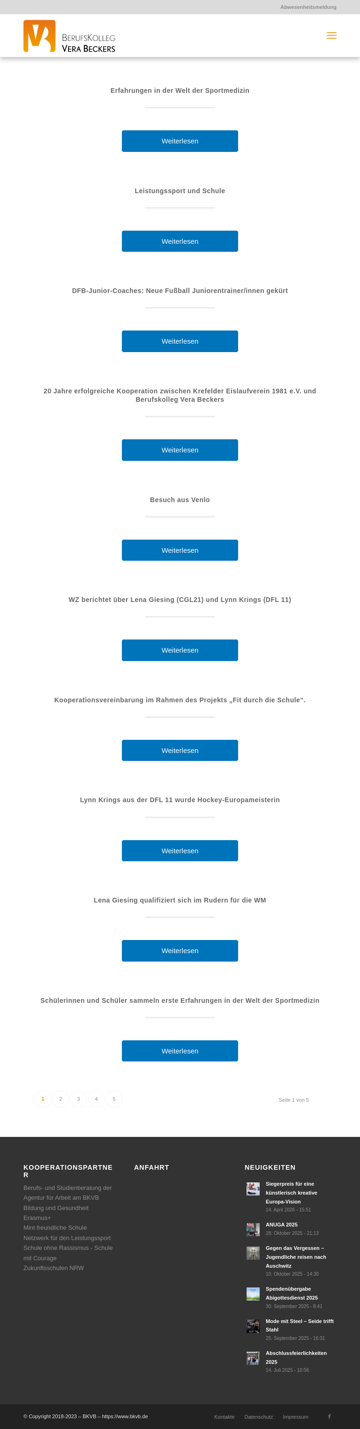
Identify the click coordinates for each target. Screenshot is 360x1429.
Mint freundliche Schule (55, 1227)
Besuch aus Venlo (180, 500)
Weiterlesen (180, 141)
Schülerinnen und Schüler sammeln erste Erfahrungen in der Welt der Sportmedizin (179, 1000)
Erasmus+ (37, 1217)
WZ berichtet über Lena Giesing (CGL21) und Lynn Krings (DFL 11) (180, 599)
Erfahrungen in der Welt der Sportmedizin (180, 90)
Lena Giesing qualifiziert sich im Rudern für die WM (180, 900)
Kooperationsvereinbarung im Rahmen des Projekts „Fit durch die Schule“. (180, 700)
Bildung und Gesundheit (56, 1207)
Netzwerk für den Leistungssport (67, 1237)
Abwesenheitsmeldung (308, 7)
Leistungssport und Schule (180, 191)
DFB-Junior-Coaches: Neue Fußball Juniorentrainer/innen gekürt (180, 290)
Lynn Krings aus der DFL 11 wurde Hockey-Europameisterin (180, 800)
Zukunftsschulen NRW (53, 1267)
